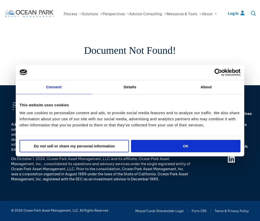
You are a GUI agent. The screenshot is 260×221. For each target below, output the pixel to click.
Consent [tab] (54, 87)
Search (253, 13)
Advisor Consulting (145, 14)
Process (70, 14)
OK (186, 146)
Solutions (90, 14)
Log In (236, 13)
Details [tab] (130, 87)
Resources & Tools (182, 14)
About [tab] (206, 87)
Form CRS (199, 211)
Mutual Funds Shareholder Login (159, 211)
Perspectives (114, 14)
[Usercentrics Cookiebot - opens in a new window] (218, 72)
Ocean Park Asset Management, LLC (29, 13)
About (207, 14)
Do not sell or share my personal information (74, 146)
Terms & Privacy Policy (232, 211)
